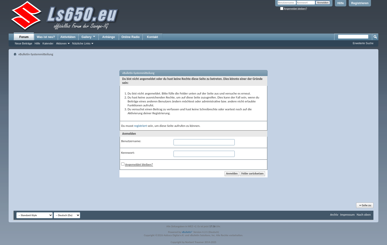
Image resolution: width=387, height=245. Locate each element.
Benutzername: (131, 141)
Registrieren (359, 3)
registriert (140, 126)
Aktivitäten (68, 37)
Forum (23, 37)
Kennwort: (128, 152)
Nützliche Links (81, 43)
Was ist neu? (46, 37)
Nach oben (364, 214)
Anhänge (108, 37)
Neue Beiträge (23, 43)
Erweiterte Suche (363, 43)
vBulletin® (187, 232)
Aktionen (61, 43)
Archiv (334, 214)
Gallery (88, 37)
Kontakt (152, 37)
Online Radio (130, 37)
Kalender (47, 43)
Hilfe (340, 3)
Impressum (347, 214)
